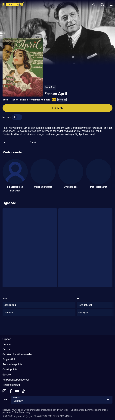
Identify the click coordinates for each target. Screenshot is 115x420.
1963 (5, 99)
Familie (24, 99)
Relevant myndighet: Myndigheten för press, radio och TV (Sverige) (36, 410)
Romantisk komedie (39, 99)
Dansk (33, 142)
